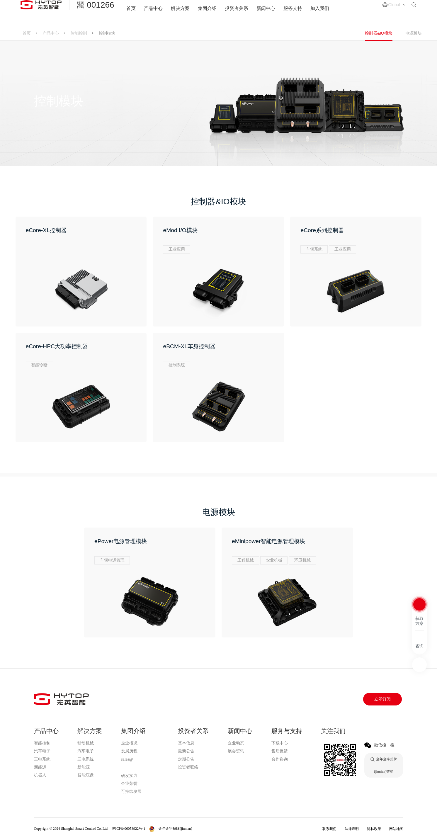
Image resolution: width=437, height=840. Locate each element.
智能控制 (79, 33)
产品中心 (153, 12)
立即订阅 (382, 699)
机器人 (40, 775)
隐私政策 (374, 829)
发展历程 (129, 751)
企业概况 (129, 743)
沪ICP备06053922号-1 (128, 829)
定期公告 (186, 759)
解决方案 (180, 12)
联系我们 (329, 829)
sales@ (127, 759)
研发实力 (129, 775)
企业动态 (236, 743)
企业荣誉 (129, 783)
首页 (131, 12)
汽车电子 (42, 751)
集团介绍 (207, 12)
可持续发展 (131, 791)
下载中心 (279, 743)
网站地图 (396, 829)
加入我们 (319, 12)
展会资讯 (236, 751)
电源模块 (413, 33)
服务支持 (292, 12)
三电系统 (42, 759)
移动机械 (85, 743)
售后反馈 (279, 751)
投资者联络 (188, 767)
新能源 (40, 767)
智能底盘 (85, 775)
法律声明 (352, 829)
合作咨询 (279, 759)
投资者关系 (236, 12)
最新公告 (186, 751)
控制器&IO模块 (378, 33)
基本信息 (186, 743)
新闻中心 (265, 12)
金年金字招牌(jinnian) (140, 768)
